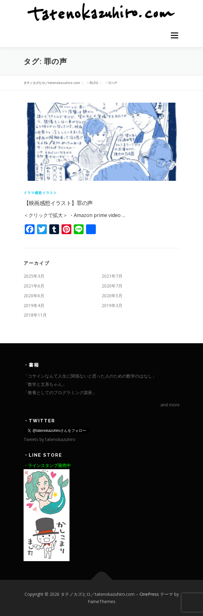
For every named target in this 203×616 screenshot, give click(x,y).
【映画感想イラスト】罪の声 (58, 203)
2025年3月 (34, 276)
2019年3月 (112, 305)
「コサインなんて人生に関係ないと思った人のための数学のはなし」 (90, 376)
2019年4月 (34, 305)
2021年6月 (34, 286)
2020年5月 (112, 295)
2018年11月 (35, 315)
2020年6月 (34, 295)
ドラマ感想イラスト (40, 192)
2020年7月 (112, 286)
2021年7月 (112, 276)
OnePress (149, 594)
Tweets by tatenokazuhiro (49, 439)
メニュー (174, 35)
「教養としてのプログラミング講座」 (60, 392)
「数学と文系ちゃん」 (45, 384)
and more (170, 405)
